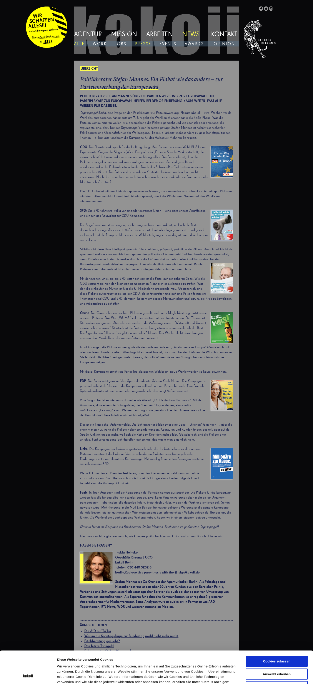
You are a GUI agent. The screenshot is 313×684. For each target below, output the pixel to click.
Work (100, 44)
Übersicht (89, 69)
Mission (124, 34)
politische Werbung (180, 507)
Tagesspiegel (208, 527)
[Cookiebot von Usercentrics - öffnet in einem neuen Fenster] (28, 675)
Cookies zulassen (276, 631)
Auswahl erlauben (277, 644)
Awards (194, 44)
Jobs (121, 44)
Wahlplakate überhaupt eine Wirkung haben (125, 517)
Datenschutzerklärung (98, 657)
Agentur (88, 34)
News (191, 34)
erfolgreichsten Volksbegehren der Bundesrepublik (197, 512)
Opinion (224, 44)
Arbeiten (159, 34)
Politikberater (88, 133)
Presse (143, 44)
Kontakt (224, 34)
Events (168, 44)
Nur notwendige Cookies (277, 656)
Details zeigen (231, 675)
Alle (79, 44)
